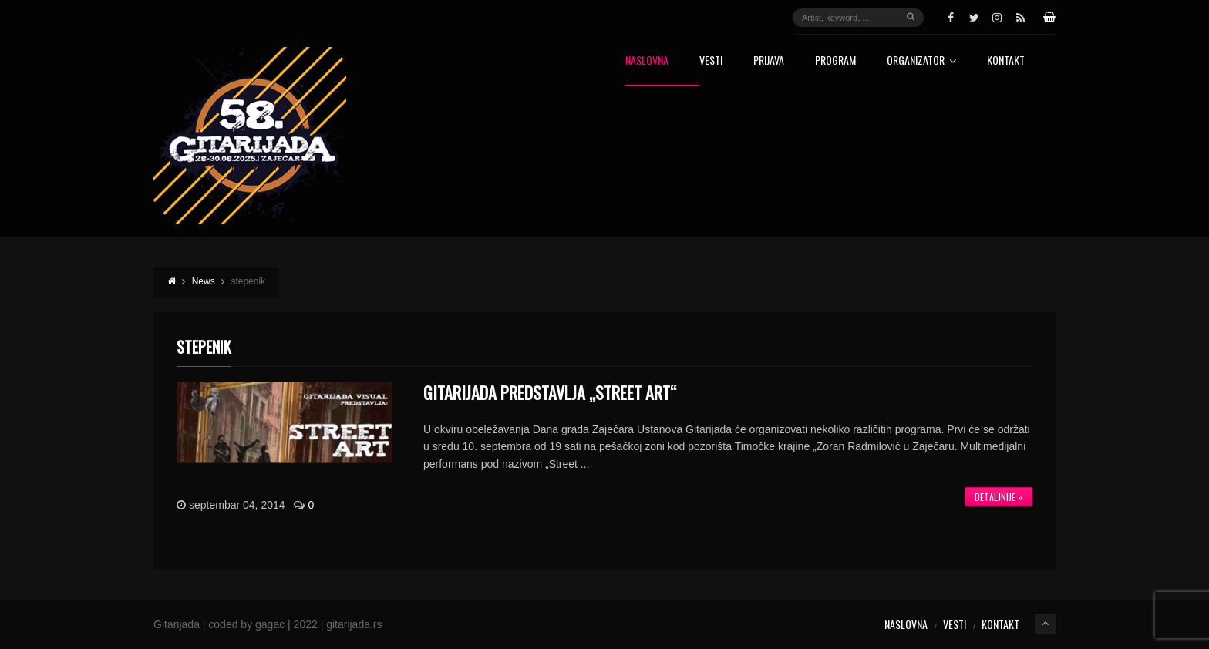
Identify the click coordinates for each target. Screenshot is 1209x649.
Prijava (768, 61)
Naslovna (646, 61)
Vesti (710, 61)
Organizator (921, 61)
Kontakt (1006, 61)
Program (835, 61)
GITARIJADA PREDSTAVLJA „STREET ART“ (549, 392)
